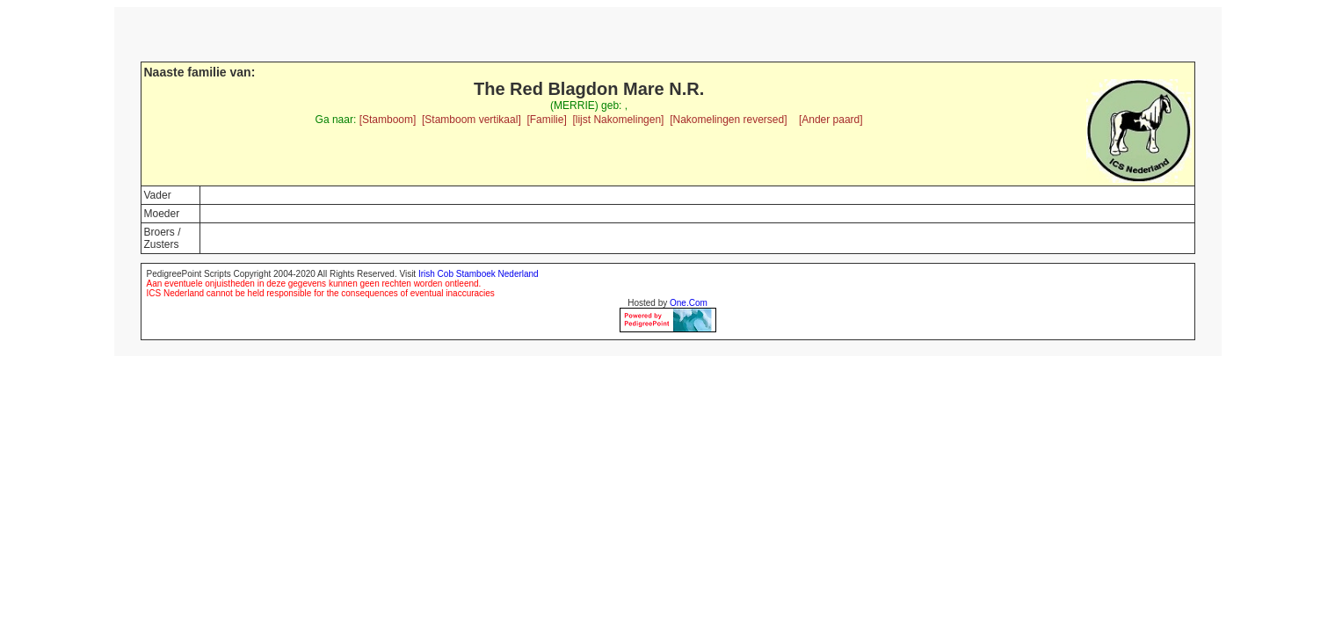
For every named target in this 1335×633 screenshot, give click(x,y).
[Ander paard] (831, 119)
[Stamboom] (388, 119)
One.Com (688, 303)
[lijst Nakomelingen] (618, 119)
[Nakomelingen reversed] (728, 119)
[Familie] (546, 119)
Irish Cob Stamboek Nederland (478, 274)
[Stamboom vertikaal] (471, 119)
